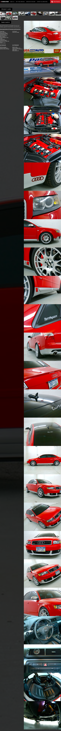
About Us (12, 1)
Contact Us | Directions (42, 1)
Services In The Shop (30, 1)
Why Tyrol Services (20, 1)
